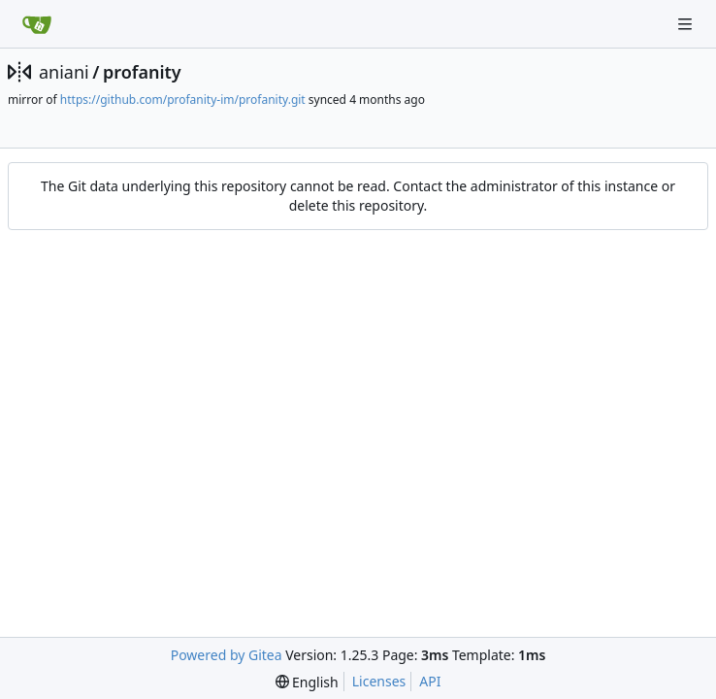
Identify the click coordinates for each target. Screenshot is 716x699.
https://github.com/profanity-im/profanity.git (183, 99)
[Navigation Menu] (686, 24)
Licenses (379, 681)
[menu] (307, 682)
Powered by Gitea (226, 655)
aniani (64, 72)
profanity (142, 72)
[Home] (37, 24)
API (429, 681)
